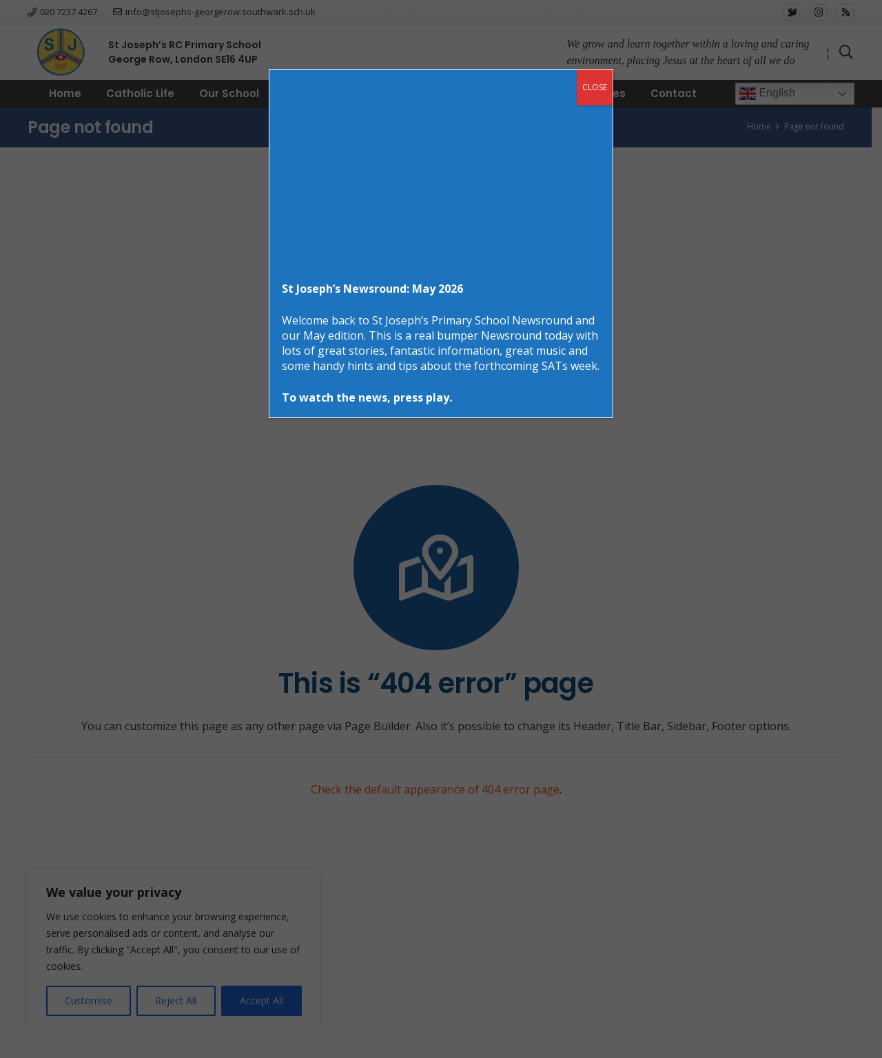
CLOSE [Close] (594, 87)
